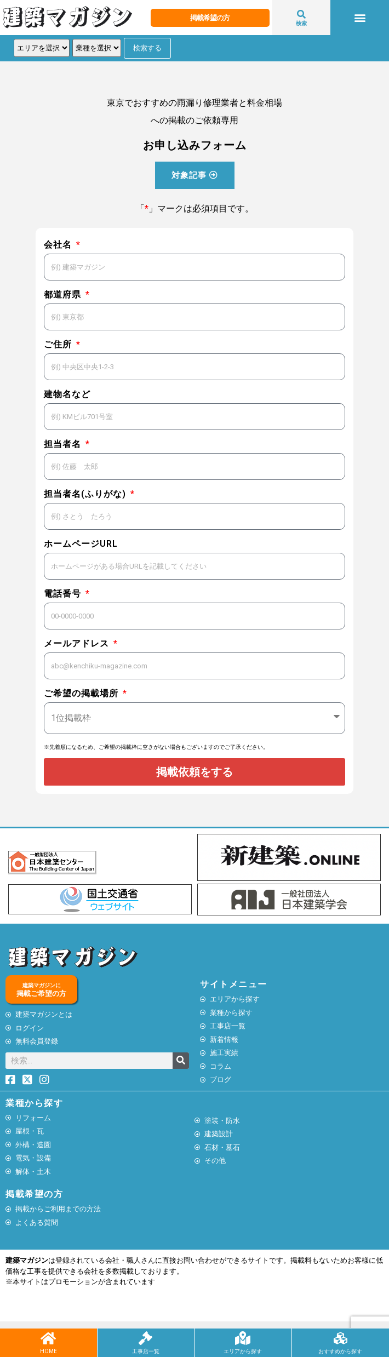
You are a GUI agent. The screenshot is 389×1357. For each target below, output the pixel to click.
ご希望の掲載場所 (82, 693)
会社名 (59, 244)
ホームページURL (81, 544)
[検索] (181, 1060)
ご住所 (59, 344)
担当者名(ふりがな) (86, 494)
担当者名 (64, 444)
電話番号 (64, 593)
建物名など (67, 394)
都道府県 (64, 294)
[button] (360, 18)
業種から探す (34, 1103)
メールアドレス (78, 643)
